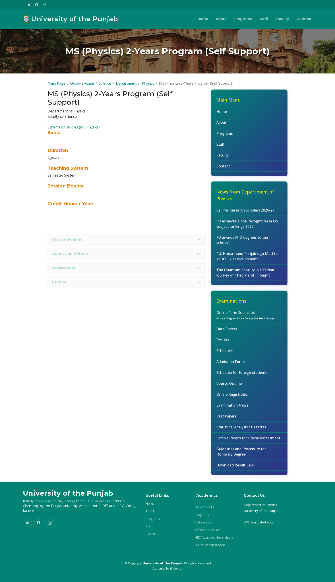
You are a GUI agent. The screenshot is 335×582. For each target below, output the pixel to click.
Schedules (225, 354)
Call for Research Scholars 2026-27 (245, 214)
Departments (204, 507)
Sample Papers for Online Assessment (248, 441)
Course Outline (66, 250)
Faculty (282, 18)
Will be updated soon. (210, 545)
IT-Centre (176, 568)
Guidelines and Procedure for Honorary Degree (241, 455)
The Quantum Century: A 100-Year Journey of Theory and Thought (245, 276)
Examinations (231, 305)
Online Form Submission (246, 319)
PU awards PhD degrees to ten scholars (242, 244)
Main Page (56, 87)
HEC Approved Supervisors (214, 537)
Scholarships (204, 522)
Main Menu (228, 104)
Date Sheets (226, 332)
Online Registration (233, 398)
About (221, 18)
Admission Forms (231, 365)
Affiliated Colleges (208, 529)
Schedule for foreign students (241, 376)
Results (222, 343)
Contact (304, 18)
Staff (264, 18)
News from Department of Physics (245, 199)
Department (64, 278)
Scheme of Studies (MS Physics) (74, 130)
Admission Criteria (70, 264)
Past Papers (226, 419)
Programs (243, 18)
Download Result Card (235, 468)
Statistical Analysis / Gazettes (241, 430)
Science (105, 87)
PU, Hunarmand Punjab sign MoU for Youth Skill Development (247, 260)
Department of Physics (135, 87)
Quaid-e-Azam (82, 87)
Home (202, 18)
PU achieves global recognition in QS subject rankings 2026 (247, 227)
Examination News (232, 409)
